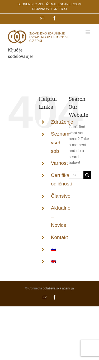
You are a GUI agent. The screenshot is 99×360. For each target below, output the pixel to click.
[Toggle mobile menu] (88, 32)
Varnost (59, 163)
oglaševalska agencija (58, 288)
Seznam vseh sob (60, 142)
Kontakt (59, 237)
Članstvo (60, 196)
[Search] (87, 175)
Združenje (62, 122)
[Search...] (76, 175)
